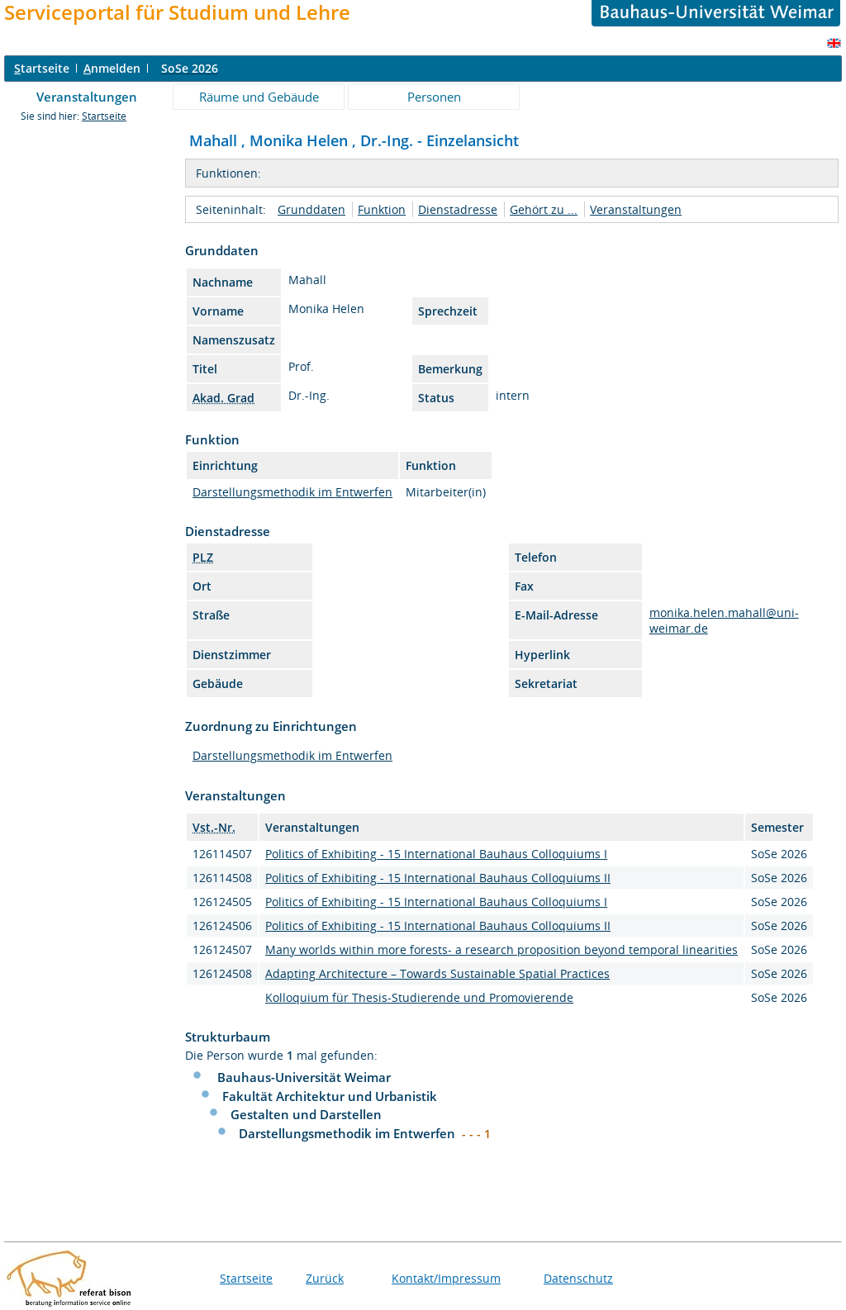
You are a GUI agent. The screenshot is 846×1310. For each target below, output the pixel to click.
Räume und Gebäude (259, 96)
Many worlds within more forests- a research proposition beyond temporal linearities (501, 949)
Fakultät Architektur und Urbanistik (329, 1096)
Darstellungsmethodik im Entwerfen (292, 492)
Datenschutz (578, 1278)
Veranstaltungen (86, 96)
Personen (434, 96)
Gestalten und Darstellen (306, 1114)
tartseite (41, 68)
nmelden (111, 68)
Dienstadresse (457, 209)
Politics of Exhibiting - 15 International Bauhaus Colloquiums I (436, 853)
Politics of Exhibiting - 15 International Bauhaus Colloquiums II (438, 877)
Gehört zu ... (543, 209)
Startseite (104, 116)
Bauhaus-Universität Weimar (304, 1077)
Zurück (325, 1278)
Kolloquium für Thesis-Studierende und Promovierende (419, 997)
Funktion (382, 209)
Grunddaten (311, 209)
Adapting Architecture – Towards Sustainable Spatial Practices (437, 973)
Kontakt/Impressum (446, 1278)
